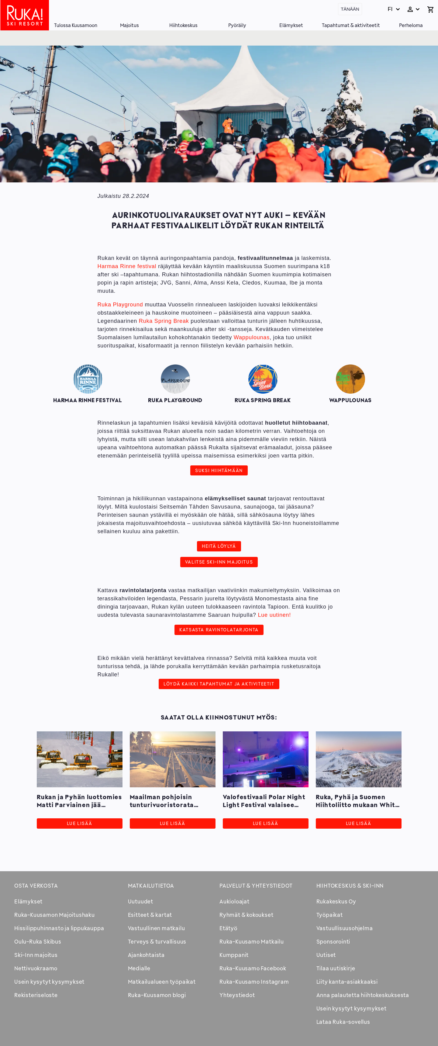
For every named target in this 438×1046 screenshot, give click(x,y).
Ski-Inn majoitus (36, 954)
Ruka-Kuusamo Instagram (254, 981)
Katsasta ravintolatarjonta (219, 629)
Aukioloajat (234, 901)
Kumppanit (234, 954)
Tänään (350, 9)
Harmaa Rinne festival (127, 266)
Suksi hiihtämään (219, 470)
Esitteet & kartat (150, 914)
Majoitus (129, 25)
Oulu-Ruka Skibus (37, 941)
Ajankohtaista (146, 954)
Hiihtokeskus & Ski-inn (350, 885)
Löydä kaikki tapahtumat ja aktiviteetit (219, 683)
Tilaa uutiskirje (335, 968)
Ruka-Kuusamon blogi (157, 995)
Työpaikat (329, 914)
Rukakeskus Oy (336, 901)
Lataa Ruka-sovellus (343, 1021)
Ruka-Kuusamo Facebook (252, 968)
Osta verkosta (36, 885)
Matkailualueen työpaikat (162, 981)
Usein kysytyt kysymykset (49, 981)
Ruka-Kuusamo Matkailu (251, 941)
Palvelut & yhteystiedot (255, 885)
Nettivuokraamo (35, 968)
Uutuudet (140, 901)
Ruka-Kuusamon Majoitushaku (54, 914)
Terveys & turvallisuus (157, 941)
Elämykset (291, 25)
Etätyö (228, 928)
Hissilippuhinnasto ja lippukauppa (59, 928)
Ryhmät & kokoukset (246, 914)
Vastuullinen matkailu (156, 928)
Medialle (139, 968)
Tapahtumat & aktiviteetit (351, 25)
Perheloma (411, 25)
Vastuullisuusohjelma (344, 928)
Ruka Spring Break (164, 321)
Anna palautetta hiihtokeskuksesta (362, 995)
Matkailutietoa (151, 885)
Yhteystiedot (237, 995)
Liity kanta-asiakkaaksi (347, 981)
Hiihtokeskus (183, 25)
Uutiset (326, 954)
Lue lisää (79, 823)
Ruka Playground (120, 305)
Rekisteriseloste (36, 995)
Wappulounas (252, 337)
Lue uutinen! (274, 615)
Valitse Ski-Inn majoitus (219, 561)
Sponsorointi (333, 941)
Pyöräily (237, 25)
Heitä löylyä (219, 546)
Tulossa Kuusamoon (75, 25)
